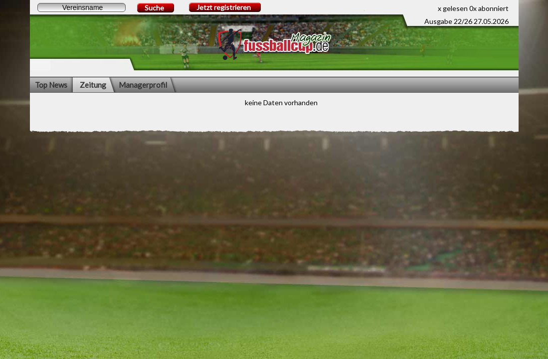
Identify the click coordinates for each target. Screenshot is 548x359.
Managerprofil (143, 84)
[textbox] (81, 7)
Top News (51, 84)
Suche (154, 7)
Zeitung (93, 84)
